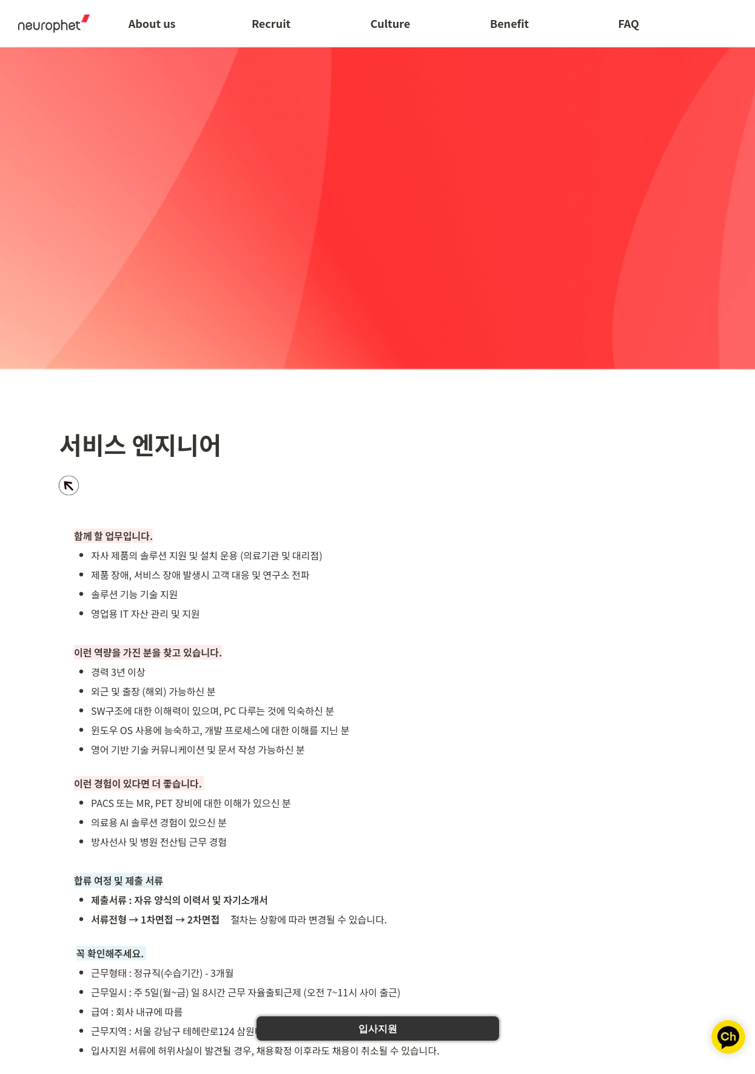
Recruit (271, 23)
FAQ (628, 23)
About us (152, 23)
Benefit (509, 23)
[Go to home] (49, 23)
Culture (391, 23)
